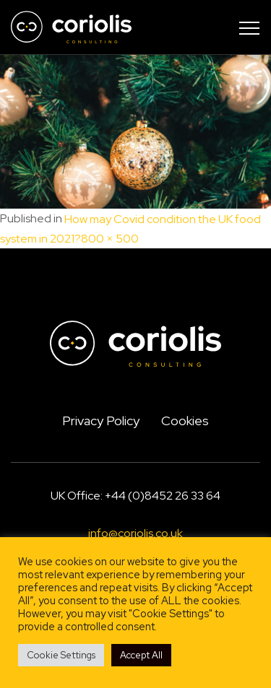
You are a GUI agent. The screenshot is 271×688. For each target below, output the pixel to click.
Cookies (185, 420)
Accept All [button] (141, 655)
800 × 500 (110, 239)
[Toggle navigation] (249, 27)
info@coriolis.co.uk (135, 533)
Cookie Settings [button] (61, 655)
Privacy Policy (100, 420)
